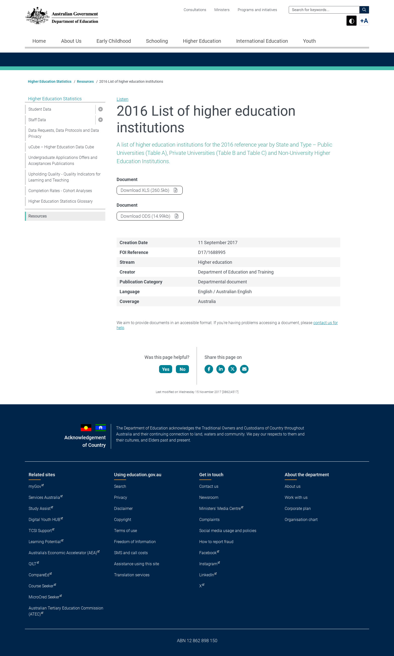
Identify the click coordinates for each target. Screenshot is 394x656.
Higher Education (202, 41)
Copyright (122, 519)
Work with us (296, 497)
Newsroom (208, 497)
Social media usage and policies (227, 530)
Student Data (39, 109)
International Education (262, 41)
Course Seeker (41, 586)
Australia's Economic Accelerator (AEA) (63, 552)
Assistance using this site (136, 563)
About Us (71, 41)
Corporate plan (298, 508)
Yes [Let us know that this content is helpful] (166, 369)
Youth (309, 41)
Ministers (222, 10)
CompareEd (39, 575)
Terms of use (125, 530)
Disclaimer (123, 508)
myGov (35, 486)
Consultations (195, 10)
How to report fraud (216, 541)
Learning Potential (45, 541)
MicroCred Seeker (44, 597)
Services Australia (44, 497)
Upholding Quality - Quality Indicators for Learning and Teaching (64, 177)
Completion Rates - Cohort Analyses (60, 190)
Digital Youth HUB (44, 519)
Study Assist (40, 508)
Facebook (208, 552)
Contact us (208, 486)
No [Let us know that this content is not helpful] (183, 369)
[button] (100, 109)
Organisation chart (301, 519)
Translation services (132, 575)
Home (39, 41)
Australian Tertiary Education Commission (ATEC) (66, 611)
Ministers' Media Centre (220, 508)
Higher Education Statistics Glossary (60, 201)
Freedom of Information (135, 541)
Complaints (209, 519)
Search (120, 486)
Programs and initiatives (257, 10)
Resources (85, 81)
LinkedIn (206, 575)
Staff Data (37, 119)
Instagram (208, 563)
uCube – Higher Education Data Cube (61, 147)
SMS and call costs (131, 552)
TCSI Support (40, 530)
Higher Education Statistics (49, 81)
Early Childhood (113, 41)
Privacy (120, 497)
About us (293, 486)
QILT (32, 563)
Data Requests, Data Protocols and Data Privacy (63, 133)
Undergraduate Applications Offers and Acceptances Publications (62, 160)
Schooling (157, 41)
